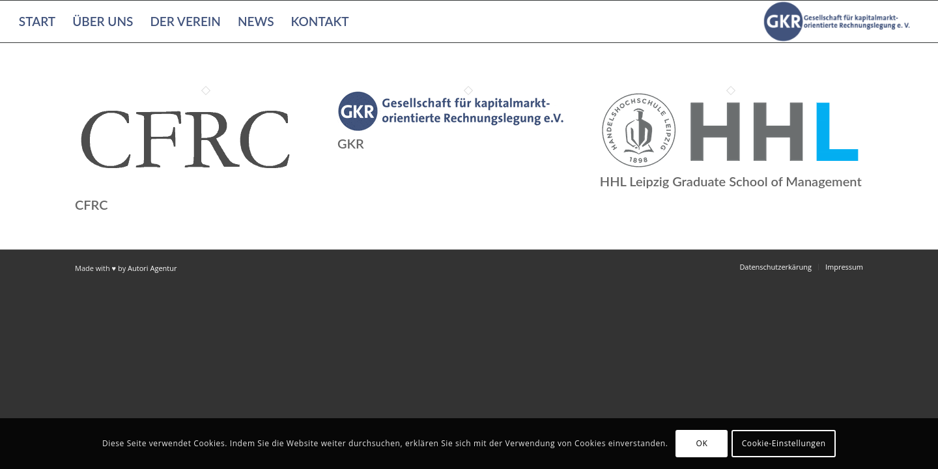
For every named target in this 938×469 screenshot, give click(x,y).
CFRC (91, 204)
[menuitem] (37, 21)
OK (702, 443)
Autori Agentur (152, 268)
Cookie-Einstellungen (784, 443)
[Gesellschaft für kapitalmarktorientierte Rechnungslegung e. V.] (839, 21)
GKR (350, 143)
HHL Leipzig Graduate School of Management (731, 181)
